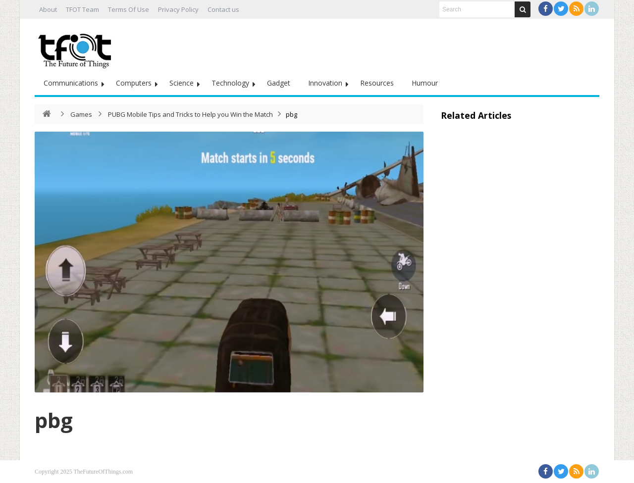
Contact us (223, 9)
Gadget (278, 83)
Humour (425, 83)
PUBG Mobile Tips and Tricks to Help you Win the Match (190, 114)
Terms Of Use (128, 9)
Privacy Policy (178, 9)
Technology (230, 83)
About (48, 9)
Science (181, 83)
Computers (134, 83)
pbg (54, 420)
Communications (71, 83)
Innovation (325, 83)
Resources (377, 83)
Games (81, 114)
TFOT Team (82, 9)
